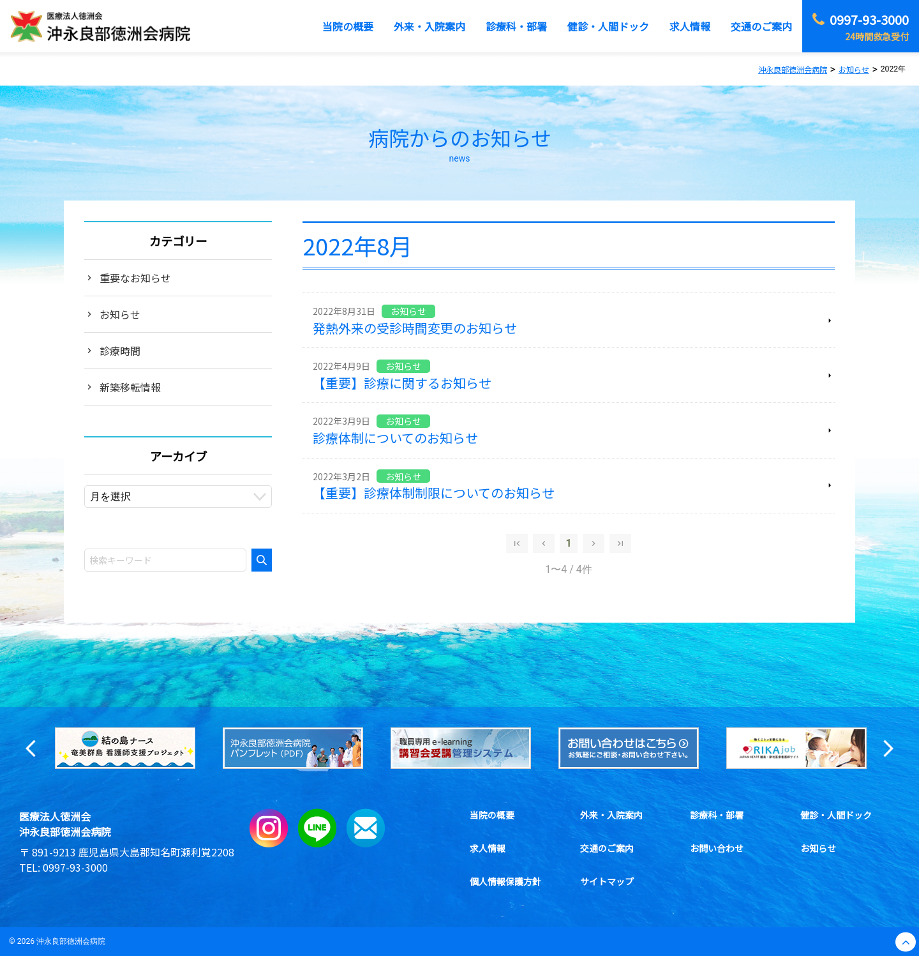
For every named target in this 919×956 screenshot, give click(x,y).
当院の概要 (492, 814)
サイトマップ (607, 881)
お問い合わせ (716, 848)
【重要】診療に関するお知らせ (402, 383)
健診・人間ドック (836, 814)
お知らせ (120, 314)
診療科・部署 (716, 814)
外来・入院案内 (611, 814)
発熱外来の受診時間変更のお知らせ (415, 328)
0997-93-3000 (75, 867)
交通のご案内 (607, 848)
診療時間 (120, 350)
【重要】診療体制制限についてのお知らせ (434, 492)
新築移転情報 (130, 387)
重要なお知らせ (135, 277)
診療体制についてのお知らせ (395, 438)
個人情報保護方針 (505, 881)
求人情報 (487, 848)
